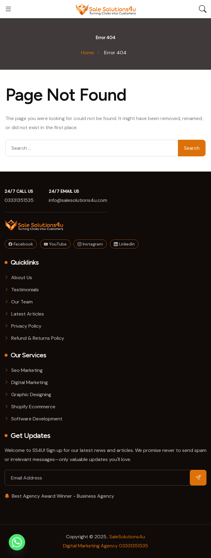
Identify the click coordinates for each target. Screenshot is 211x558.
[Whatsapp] (17, 542)
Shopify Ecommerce (33, 406)
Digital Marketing (29, 382)
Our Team (22, 302)
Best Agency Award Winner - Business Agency (59, 496)
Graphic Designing (31, 394)
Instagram (90, 244)
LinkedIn (124, 244)
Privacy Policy (26, 326)
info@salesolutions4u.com (78, 200)
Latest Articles (27, 314)
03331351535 (19, 200)
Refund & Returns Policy (37, 338)
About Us (21, 277)
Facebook (20, 244)
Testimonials (25, 289)
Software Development (36, 419)
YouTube (55, 244)
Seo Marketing (27, 370)
